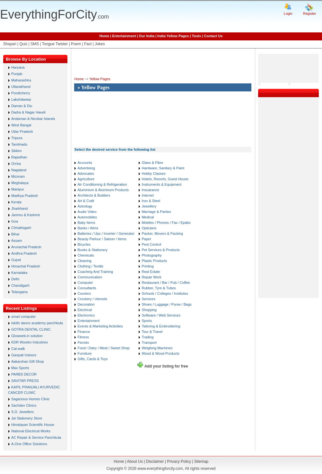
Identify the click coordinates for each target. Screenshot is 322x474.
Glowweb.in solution (27, 336)
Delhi (15, 279)
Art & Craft (85, 201)
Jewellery (149, 206)
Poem (76, 44)
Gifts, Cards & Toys (92, 359)
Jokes (100, 44)
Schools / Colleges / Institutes (165, 293)
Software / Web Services (161, 315)
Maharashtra (21, 80)
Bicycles (83, 244)
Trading (147, 337)
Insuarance (150, 190)
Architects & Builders (93, 195)
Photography (151, 255)
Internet (147, 195)
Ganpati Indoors (23, 355)
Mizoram (18, 176)
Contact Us (213, 36)
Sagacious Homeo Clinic (30, 399)
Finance (83, 332)
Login (288, 13)
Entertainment (124, 36)
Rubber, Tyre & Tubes (159, 288)
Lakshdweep (21, 99)
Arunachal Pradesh (26, 247)
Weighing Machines (157, 348)
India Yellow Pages (173, 36)
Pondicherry (20, 93)
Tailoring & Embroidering (161, 326)
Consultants (86, 288)
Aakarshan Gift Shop (27, 361)
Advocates (85, 173)
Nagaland (18, 170)
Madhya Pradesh (24, 196)
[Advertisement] (97, 116)
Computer (85, 282)
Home (104, 36)
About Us (135, 461)
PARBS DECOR (24, 374)
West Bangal (21, 125)
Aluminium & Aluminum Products (103, 190)
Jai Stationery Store (26, 418)
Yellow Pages (99, 79)
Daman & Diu (21, 106)
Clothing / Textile (90, 266)
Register (309, 13)
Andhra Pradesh (24, 253)
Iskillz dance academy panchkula (37, 323)
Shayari (9, 44)
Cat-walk (18, 349)
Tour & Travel (152, 332)
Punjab (16, 74)
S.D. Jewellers (22, 412)
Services (148, 299)
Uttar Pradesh (22, 131)
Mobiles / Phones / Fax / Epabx (166, 222)
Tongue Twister (55, 44)
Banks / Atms (87, 228)
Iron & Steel (151, 201)
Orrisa (16, 163)
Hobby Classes (153, 173)
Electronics (86, 315)
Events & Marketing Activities (100, 326)
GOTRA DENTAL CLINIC (31, 329)
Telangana (19, 292)
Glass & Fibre (152, 163)
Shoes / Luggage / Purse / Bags (166, 304)
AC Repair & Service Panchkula (36, 437)
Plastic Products (154, 261)
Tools (196, 36)
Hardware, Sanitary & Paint (163, 168)
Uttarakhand (20, 87)
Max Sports (20, 368)
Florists (83, 342)
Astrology (84, 206)
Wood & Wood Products (160, 353)
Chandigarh (20, 285)
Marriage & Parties (156, 212)
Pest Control (151, 244)
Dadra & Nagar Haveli (28, 112)
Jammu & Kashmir (25, 215)
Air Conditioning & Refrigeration (102, 184)
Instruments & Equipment (161, 184)
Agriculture (85, 179)
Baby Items (86, 222)
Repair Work (151, 277)
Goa (14, 221)
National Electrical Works (30, 431)
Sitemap (201, 461)
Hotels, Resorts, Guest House (165, 179)
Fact (87, 44)
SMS (34, 44)
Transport (149, 342)
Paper (146, 239)
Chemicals (85, 255)
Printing (147, 266)
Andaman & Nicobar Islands (33, 119)
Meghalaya (20, 183)
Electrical (84, 310)
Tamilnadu (19, 144)
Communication (89, 277)
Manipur (17, 189)
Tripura (16, 138)
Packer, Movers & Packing (162, 233)
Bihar (15, 234)
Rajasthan (19, 157)
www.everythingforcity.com (160, 468)
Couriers (84, 293)
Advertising (86, 168)
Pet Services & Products (161, 250)
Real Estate (151, 272)
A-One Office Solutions (29, 444)
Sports (147, 321)
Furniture (84, 353)
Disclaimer (155, 461)
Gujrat (16, 260)
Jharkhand (19, 208)
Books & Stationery (92, 250)
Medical (148, 217)
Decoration (85, 304)
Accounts (84, 163)
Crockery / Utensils (92, 299)
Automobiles (87, 217)
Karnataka (19, 273)
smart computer (23, 316)
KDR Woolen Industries (29, 342)
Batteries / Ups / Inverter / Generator (105, 233)
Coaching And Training (95, 272)
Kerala (16, 202)
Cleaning (84, 261)
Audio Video (86, 212)
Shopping (149, 310)
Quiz (23, 44)
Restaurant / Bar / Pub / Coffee (166, 282)
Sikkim (16, 151)
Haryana (18, 67)
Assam (16, 240)
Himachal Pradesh (25, 266)
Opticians (149, 228)
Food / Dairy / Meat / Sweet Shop (103, 348)
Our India (146, 36)
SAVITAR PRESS (25, 381)
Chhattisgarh (21, 228)
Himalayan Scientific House (32, 425)
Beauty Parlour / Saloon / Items (101, 239)
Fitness (83, 337)
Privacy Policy (179, 461)
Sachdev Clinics (23, 405)
